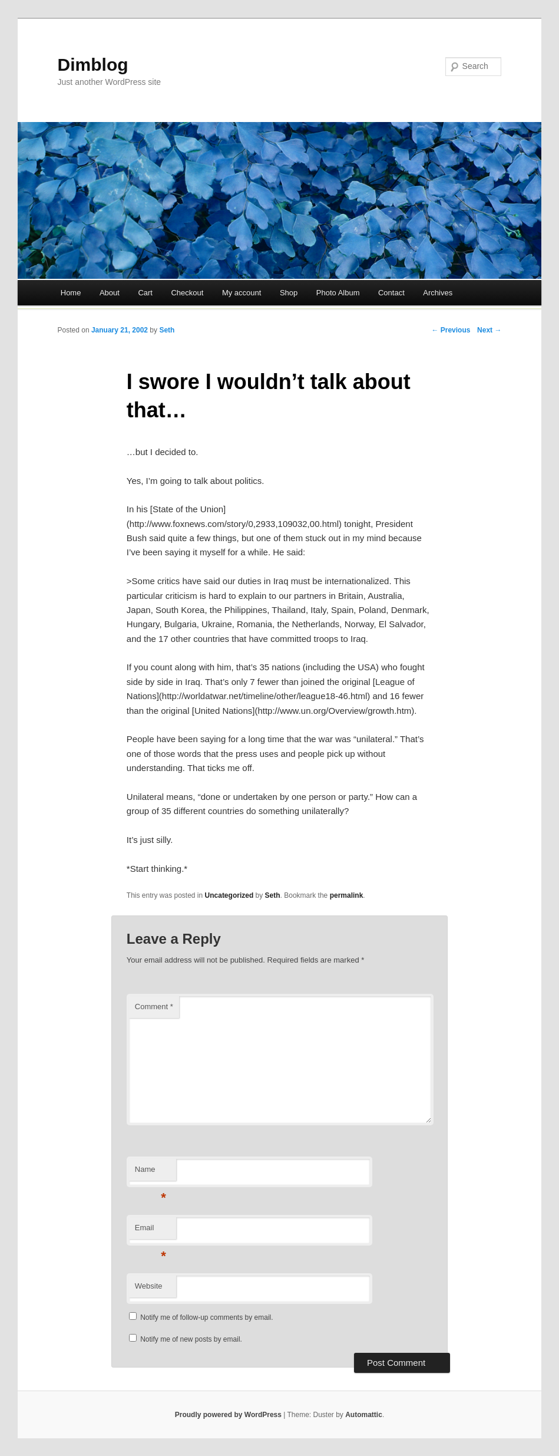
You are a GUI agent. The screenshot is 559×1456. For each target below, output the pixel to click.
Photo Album (338, 292)
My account (241, 292)
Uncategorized (229, 895)
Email (150, 1231)
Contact (391, 292)
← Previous (450, 330)
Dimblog (93, 64)
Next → (489, 330)
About (110, 292)
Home (71, 292)
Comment (154, 1006)
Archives (437, 292)
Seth (166, 330)
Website (149, 1286)
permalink (346, 895)
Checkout (187, 292)
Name (150, 1173)
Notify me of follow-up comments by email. (206, 1317)
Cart (145, 292)
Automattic (363, 1415)
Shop (288, 292)
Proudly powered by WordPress (228, 1415)
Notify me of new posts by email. (191, 1339)
